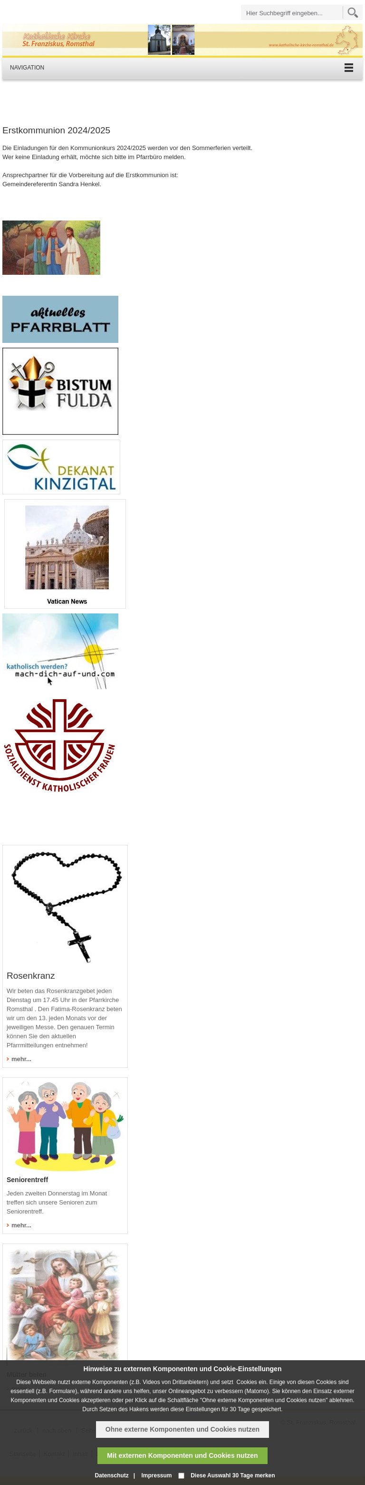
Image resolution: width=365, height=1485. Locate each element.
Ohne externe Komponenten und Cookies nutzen (182, 1429)
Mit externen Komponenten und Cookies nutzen (182, 1455)
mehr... (21, 1059)
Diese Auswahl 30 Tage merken (233, 1475)
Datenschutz (111, 1475)
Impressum (156, 1475)
